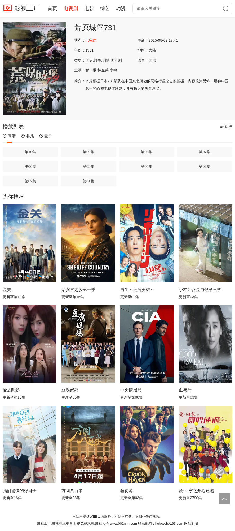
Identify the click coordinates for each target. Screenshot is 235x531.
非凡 (27, 136)
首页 (52, 8)
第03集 (205, 166)
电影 (89, 8)
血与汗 (185, 390)
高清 (9, 136)
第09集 (88, 152)
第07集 (205, 152)
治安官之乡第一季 (78, 289)
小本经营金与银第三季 (200, 289)
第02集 (30, 181)
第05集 (88, 166)
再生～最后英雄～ (137, 289)
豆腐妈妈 (69, 390)
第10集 (30, 152)
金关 (7, 289)
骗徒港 (126, 490)
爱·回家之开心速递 (196, 490)
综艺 (105, 8)
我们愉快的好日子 (20, 490)
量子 (45, 136)
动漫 (121, 8)
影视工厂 (27, 8)
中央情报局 (130, 390)
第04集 (146, 166)
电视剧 (71, 8)
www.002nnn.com (123, 523)
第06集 (30, 166)
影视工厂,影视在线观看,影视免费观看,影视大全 (73, 523)
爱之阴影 (11, 390)
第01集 (88, 181)
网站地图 (191, 523)
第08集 (146, 152)
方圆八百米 (72, 490)
